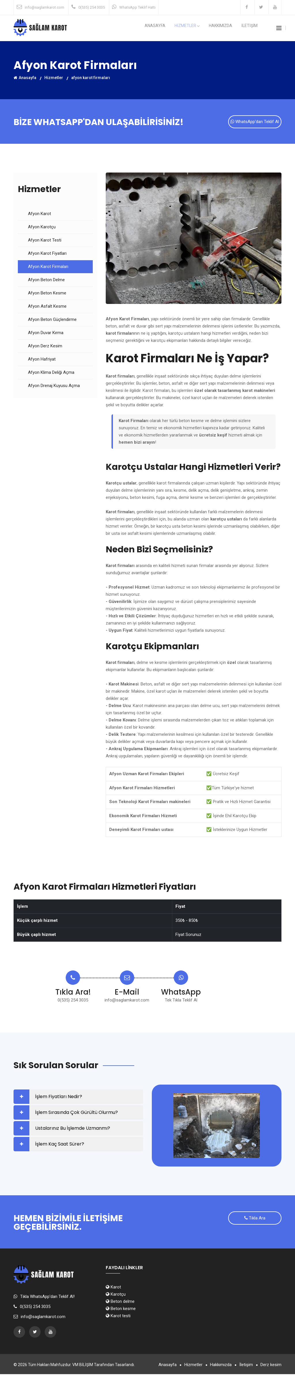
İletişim (244, 1365)
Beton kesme (121, 1309)
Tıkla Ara (254, 1219)
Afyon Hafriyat (42, 360)
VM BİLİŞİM (82, 1365)
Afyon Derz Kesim (45, 346)
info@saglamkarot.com (44, 7)
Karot (113, 1287)
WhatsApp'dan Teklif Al (254, 122)
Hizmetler (53, 77)
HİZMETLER (199, 28)
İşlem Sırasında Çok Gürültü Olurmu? (76, 1113)
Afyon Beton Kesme (47, 293)
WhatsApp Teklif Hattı (137, 7)
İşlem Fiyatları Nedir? (58, 1097)
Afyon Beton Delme (46, 280)
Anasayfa (172, 28)
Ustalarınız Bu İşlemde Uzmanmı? (72, 1129)
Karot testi (118, 1316)
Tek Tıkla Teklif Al (181, 1001)
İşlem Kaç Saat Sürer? (59, 1145)
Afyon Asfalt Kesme (47, 307)
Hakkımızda (227, 28)
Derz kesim (270, 1365)
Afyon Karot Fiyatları (47, 254)
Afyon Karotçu (42, 227)
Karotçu (116, 1295)
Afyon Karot (39, 214)
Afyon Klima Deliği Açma (51, 373)
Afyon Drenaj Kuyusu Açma (54, 386)
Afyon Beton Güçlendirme (52, 320)
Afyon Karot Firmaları (48, 267)
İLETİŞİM (252, 28)
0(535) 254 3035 (91, 7)
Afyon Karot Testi (44, 241)
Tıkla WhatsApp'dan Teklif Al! (47, 1297)
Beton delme (120, 1302)
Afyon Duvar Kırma (45, 333)
